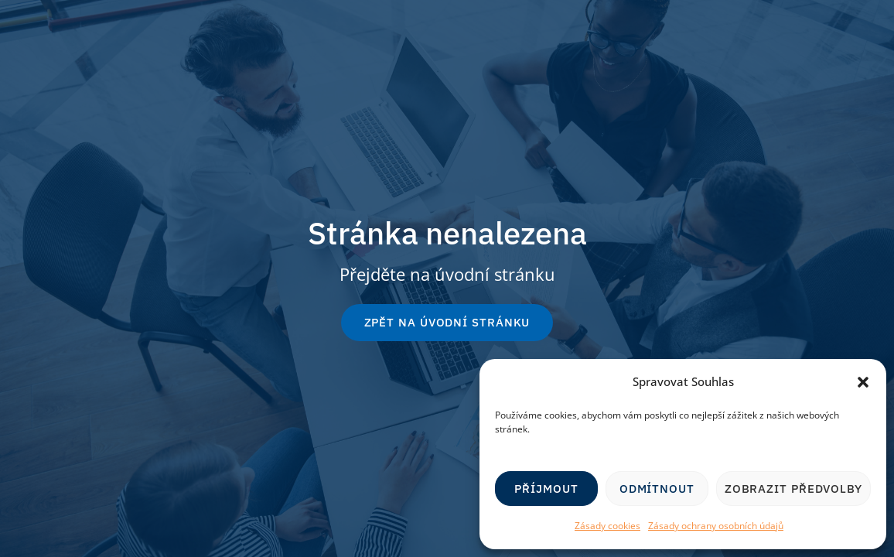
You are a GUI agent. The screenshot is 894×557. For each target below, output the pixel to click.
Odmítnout (656, 488)
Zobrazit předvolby (793, 488)
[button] (863, 382)
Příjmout (546, 488)
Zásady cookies (607, 525)
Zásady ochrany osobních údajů (715, 525)
